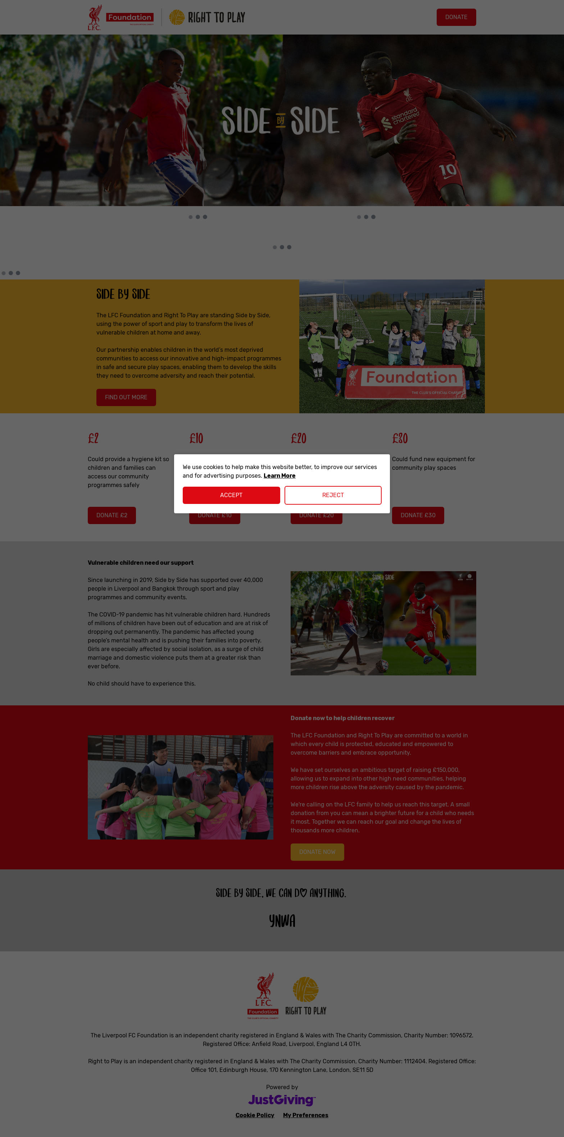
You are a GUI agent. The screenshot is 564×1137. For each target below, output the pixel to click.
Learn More (280, 475)
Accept (231, 495)
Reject (333, 495)
